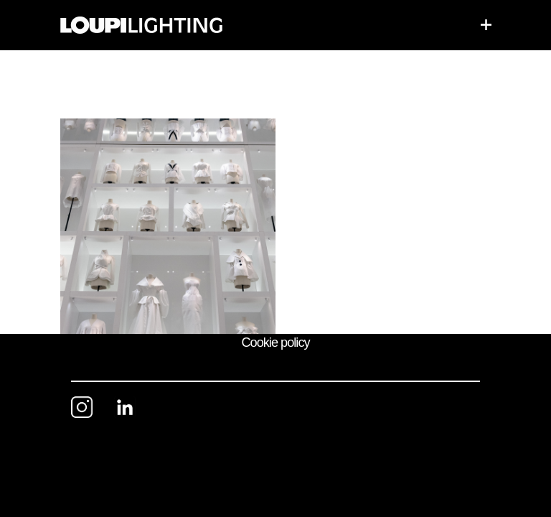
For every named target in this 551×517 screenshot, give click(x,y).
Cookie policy (275, 342)
